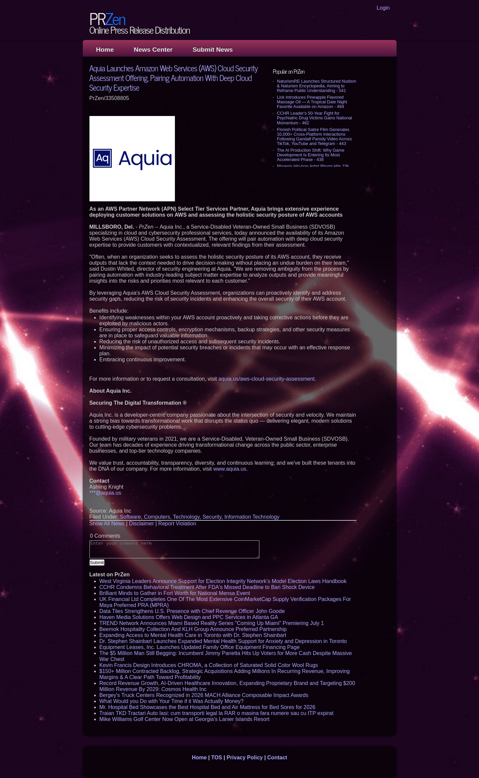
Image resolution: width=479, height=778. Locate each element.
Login (383, 8)
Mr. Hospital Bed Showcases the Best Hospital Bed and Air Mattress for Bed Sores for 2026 (207, 707)
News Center (153, 49)
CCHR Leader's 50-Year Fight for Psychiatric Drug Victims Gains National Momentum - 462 (314, 118)
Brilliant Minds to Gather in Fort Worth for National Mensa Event (174, 593)
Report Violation (177, 523)
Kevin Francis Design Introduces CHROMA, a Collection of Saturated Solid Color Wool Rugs (208, 665)
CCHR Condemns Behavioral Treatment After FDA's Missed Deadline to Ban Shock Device (207, 587)
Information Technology (251, 517)
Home (105, 49)
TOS (216, 757)
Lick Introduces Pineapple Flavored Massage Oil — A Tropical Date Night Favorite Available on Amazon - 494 (312, 102)
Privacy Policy (245, 757)
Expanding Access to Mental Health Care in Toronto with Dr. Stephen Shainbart (192, 635)
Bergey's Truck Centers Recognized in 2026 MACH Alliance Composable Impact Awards (203, 695)
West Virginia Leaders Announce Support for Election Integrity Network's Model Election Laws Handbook (223, 581)
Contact (277, 757)
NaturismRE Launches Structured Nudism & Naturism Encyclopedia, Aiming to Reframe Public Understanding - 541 (316, 86)
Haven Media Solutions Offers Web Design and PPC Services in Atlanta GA (188, 617)
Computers (157, 517)
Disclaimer (141, 523)
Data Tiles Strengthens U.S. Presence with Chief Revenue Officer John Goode (192, 611)
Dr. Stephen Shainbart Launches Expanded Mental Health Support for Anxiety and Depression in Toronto (223, 641)
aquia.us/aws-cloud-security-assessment (266, 379)
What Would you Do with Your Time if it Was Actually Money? (171, 701)
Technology (186, 517)
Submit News (213, 49)
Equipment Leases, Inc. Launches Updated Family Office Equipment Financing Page (199, 647)
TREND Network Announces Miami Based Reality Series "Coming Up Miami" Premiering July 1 (211, 623)
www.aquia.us (229, 469)
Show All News (107, 523)
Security (212, 517)
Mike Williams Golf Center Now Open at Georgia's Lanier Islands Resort (184, 719)
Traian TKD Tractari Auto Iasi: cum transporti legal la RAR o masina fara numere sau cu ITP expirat (216, 713)
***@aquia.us (105, 493)
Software (130, 517)
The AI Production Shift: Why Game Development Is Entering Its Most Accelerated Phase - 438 (310, 155)
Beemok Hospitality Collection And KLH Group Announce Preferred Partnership (193, 629)
